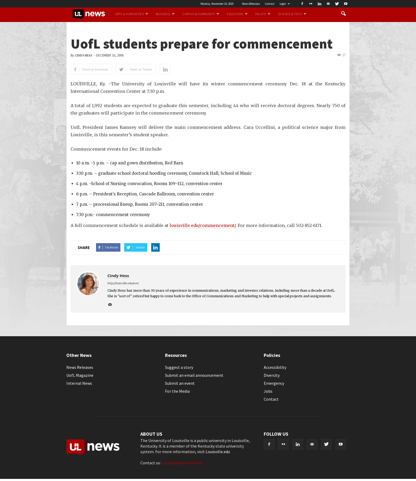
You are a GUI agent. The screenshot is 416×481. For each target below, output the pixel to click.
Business (165, 14)
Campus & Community (200, 14)
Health (263, 14)
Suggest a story (179, 367)
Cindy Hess (83, 55)
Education (237, 14)
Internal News (79, 383)
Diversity (272, 375)
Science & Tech (292, 14)
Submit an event (180, 383)
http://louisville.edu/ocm (123, 283)
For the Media (177, 391)
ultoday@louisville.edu (182, 462)
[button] (343, 13)
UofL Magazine (79, 375)
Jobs (268, 391)
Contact (270, 4)
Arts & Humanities (131, 14)
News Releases (251, 4)
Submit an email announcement (194, 375)
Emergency (274, 383)
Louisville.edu (218, 451)
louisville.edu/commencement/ (203, 225)
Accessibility (275, 367)
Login (285, 4)
